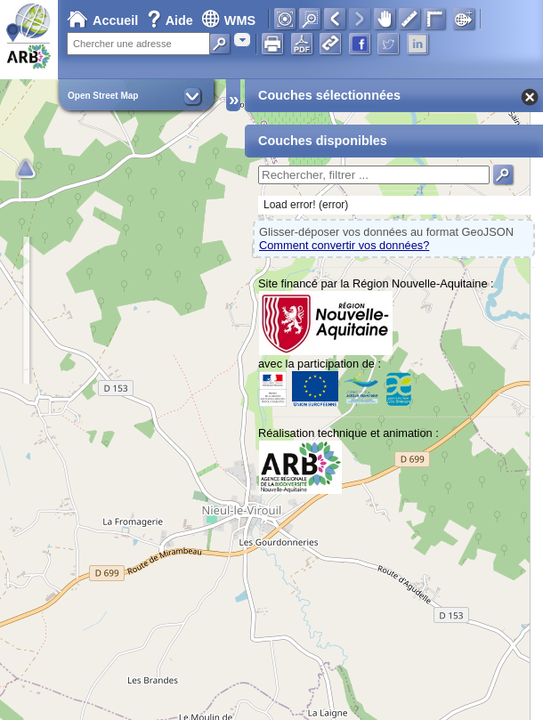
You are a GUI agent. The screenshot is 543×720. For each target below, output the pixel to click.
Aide (172, 20)
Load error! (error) (305, 204)
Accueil (102, 20)
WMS (228, 20)
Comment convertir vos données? (344, 245)
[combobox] (242, 39)
